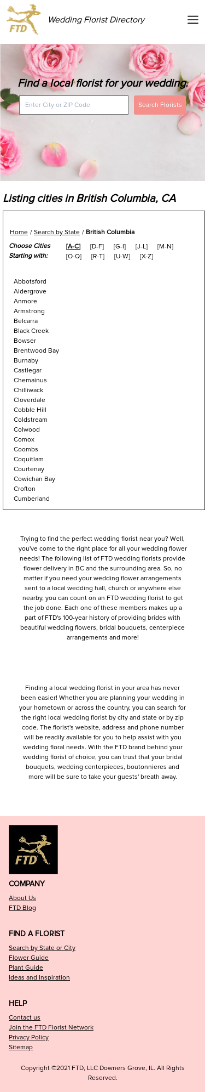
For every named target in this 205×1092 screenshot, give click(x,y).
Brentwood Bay (36, 351)
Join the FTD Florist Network (51, 1027)
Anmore (25, 301)
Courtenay (29, 469)
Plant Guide (26, 968)
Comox (24, 439)
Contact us (24, 1018)
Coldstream (31, 420)
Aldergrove (30, 291)
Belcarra (26, 321)
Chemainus (30, 380)
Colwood (27, 430)
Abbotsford (30, 282)
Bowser (25, 341)
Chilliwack (28, 390)
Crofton (25, 489)
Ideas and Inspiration (39, 978)
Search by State (57, 232)
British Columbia (110, 232)
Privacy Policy (29, 1037)
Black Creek (31, 331)
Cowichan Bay (34, 479)
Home (19, 232)
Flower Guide (29, 958)
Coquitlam (29, 459)
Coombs (26, 449)
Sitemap (21, 1047)
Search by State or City (42, 948)
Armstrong (29, 311)
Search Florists (160, 105)
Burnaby (26, 361)
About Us (22, 898)
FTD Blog (22, 908)
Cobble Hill (30, 410)
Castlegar (28, 370)
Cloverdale (29, 400)
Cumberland (32, 499)
